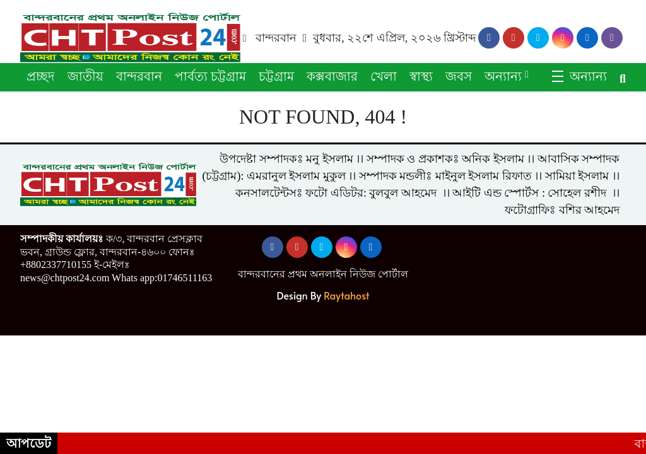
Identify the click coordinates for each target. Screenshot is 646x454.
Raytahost (346, 295)
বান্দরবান (139, 76)
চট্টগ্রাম (276, 76)
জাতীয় (85, 76)
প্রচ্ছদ (40, 76)
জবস (458, 76)
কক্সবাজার (332, 76)
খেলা (383, 76)
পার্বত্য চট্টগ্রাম (210, 76)
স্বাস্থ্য (421, 76)
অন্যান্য (503, 76)
